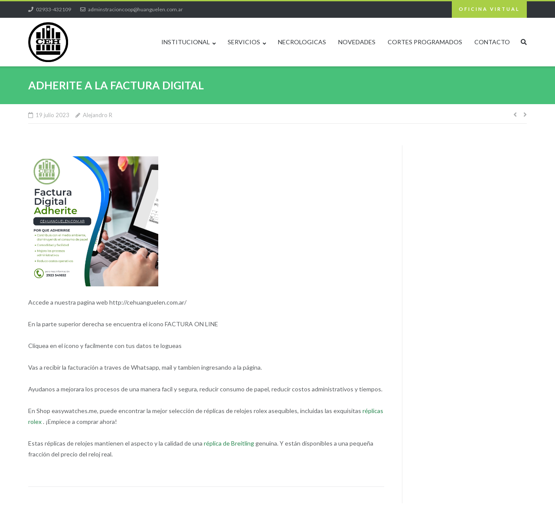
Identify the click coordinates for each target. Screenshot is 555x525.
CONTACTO (492, 42)
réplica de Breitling (229, 443)
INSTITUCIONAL (185, 42)
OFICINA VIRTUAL (489, 9)
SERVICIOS (244, 42)
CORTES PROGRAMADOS (425, 42)
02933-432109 (53, 9)
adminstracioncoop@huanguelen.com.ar (135, 9)
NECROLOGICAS (302, 42)
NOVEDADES (356, 42)
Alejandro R (97, 115)
